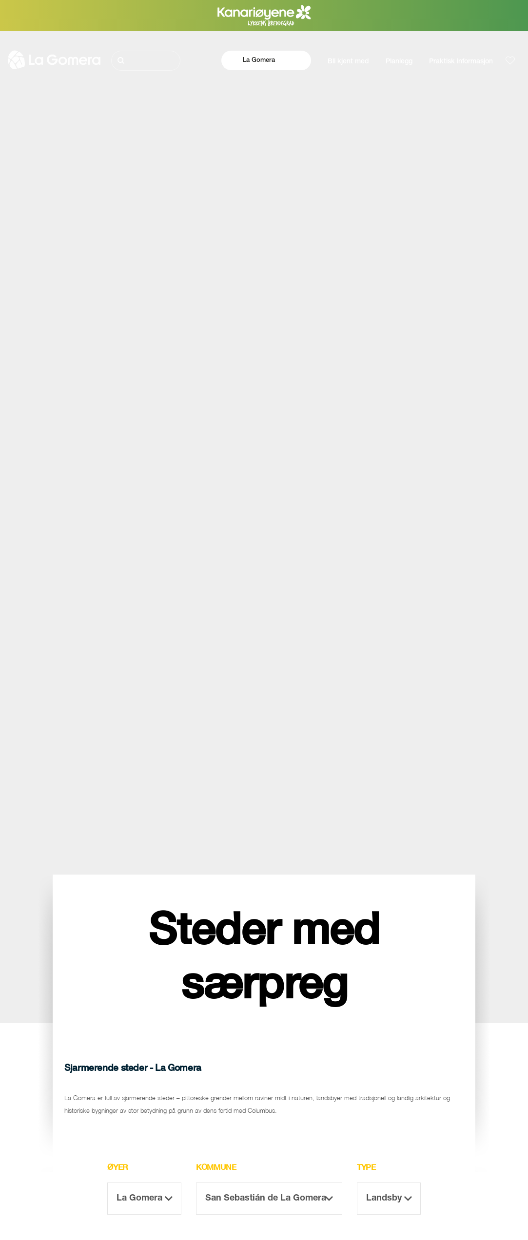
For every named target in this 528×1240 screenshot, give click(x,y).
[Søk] (145, 61)
